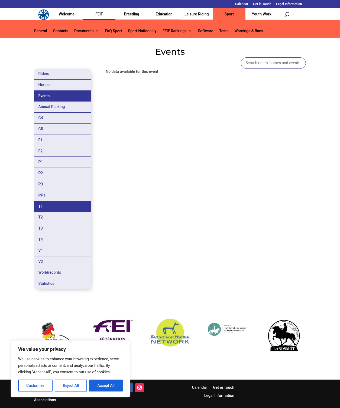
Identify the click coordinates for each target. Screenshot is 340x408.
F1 (40, 140)
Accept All (106, 385)
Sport (229, 14)
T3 (40, 228)
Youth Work (261, 14)
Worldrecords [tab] (49, 272)
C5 (40, 129)
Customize (35, 385)
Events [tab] (44, 96)
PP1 (42, 195)
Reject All (71, 385)
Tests (223, 31)
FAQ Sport (113, 31)
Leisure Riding (196, 14)
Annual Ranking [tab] (51, 107)
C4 (40, 118)
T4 (40, 239)
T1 (40, 206)
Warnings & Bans (248, 31)
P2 (40, 173)
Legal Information (289, 4)
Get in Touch (262, 4)
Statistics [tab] (46, 283)
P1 (40, 162)
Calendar (241, 4)
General (40, 31)
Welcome (67, 14)
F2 (40, 151)
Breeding (131, 14)
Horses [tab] (44, 85)
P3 (40, 184)
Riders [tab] (43, 73)
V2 (40, 261)
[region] (70, 368)
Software (205, 31)
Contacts (60, 31)
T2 (40, 217)
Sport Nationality (142, 31)
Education (164, 14)
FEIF (99, 14)
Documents (84, 31)
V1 (40, 250)
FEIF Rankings (175, 31)
